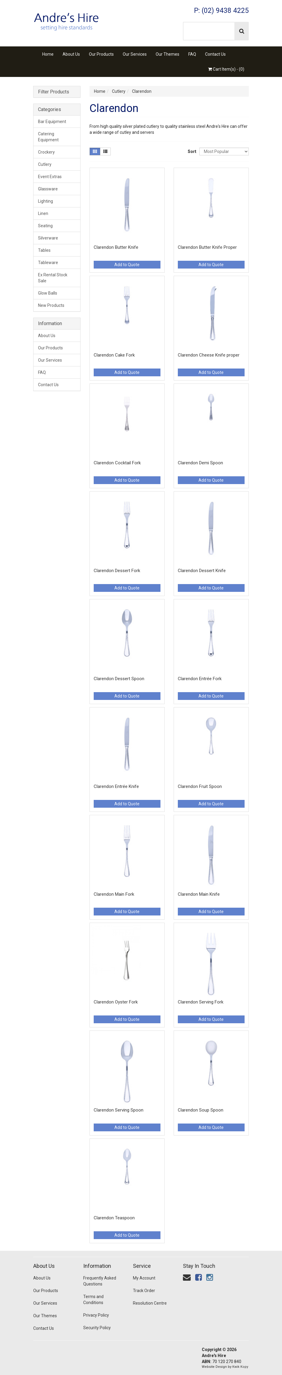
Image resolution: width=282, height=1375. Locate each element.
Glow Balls (47, 293)
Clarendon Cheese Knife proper (208, 355)
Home (48, 54)
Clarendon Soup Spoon (200, 1110)
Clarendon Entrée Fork (200, 678)
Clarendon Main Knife (199, 894)
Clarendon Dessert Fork (117, 570)
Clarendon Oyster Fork (116, 1002)
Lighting (45, 201)
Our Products (101, 54)
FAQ (192, 54)
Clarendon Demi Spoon (200, 463)
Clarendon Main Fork (114, 894)
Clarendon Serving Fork (200, 1002)
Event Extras (50, 176)
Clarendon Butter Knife (116, 247)
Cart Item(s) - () (226, 69)
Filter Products (53, 92)
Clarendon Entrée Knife (116, 786)
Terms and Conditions (93, 1299)
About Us (71, 54)
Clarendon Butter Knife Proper (207, 247)
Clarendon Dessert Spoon (119, 678)
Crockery (46, 152)
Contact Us (215, 54)
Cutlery (44, 164)
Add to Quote (127, 264)
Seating (45, 225)
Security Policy (97, 1327)
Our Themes (167, 54)
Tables (44, 250)
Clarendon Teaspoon (114, 1218)
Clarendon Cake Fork (114, 355)
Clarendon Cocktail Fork (117, 463)
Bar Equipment (52, 121)
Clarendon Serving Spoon (118, 1110)
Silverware (48, 238)
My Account (144, 1278)
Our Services (135, 54)
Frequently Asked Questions (99, 1281)
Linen (43, 213)
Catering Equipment (48, 136)
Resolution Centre (150, 1303)
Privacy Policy (96, 1315)
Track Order (144, 1290)
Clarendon (141, 91)
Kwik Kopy (240, 1367)
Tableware (48, 262)
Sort (191, 151)
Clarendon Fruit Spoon (200, 786)
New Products (51, 305)
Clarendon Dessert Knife (202, 570)
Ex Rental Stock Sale (52, 277)
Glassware (48, 189)
